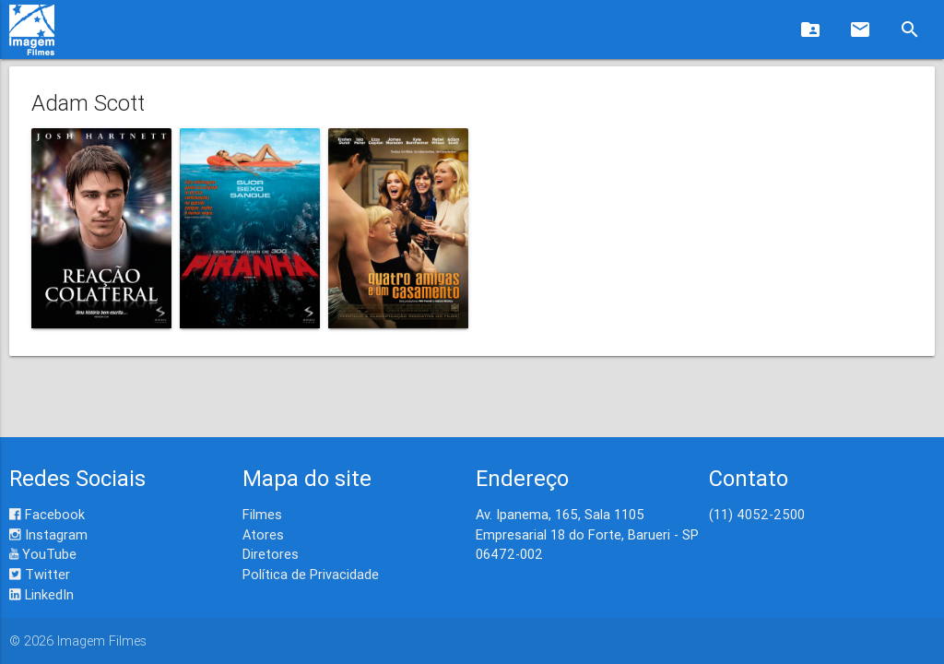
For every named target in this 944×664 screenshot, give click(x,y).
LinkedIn (41, 594)
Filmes (262, 514)
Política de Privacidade (310, 574)
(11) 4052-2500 (757, 514)
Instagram (48, 534)
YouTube (43, 554)
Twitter (39, 574)
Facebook (47, 514)
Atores (263, 534)
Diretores (270, 554)
